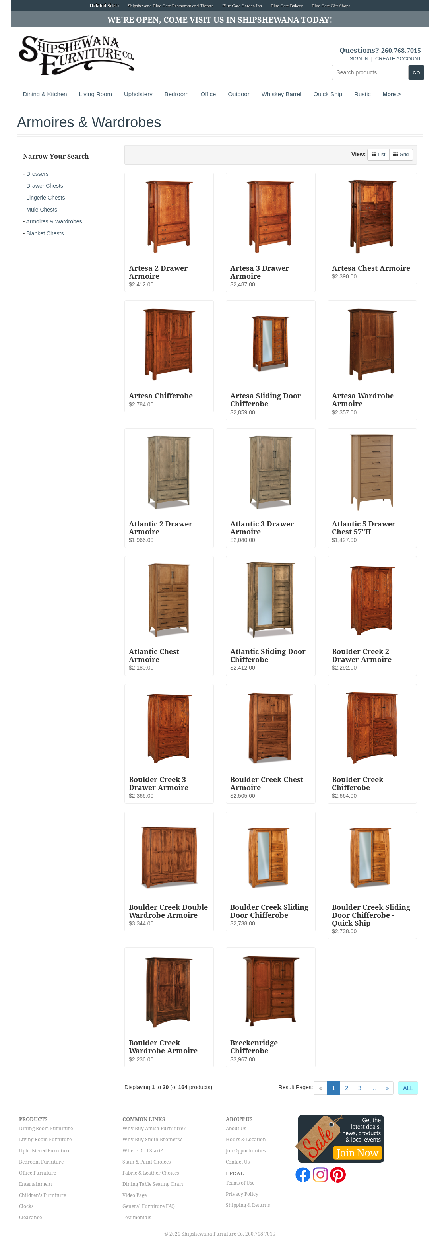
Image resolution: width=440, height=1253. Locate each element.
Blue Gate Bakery (287, 5)
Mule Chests (41, 209)
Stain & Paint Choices (146, 1162)
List (378, 154)
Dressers (37, 174)
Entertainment (35, 1184)
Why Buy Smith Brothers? (152, 1139)
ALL (408, 1088)
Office (208, 94)
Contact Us (238, 1162)
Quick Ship (328, 94)
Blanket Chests (45, 233)
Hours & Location (246, 1139)
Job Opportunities (246, 1151)
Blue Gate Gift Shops (331, 5)
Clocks (26, 1206)
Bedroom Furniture (41, 1162)
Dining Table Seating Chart (152, 1184)
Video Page (134, 1195)
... (373, 1088)
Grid (401, 154)
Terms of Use (240, 1183)
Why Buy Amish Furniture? (154, 1128)
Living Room (95, 94)
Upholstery (138, 94)
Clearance (30, 1217)
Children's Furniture (42, 1195)
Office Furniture (37, 1173)
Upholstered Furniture (44, 1151)
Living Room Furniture (45, 1139)
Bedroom (177, 94)
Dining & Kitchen (45, 94)
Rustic (362, 94)
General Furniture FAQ (148, 1206)
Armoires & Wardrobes (54, 221)
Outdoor (238, 94)
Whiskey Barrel (282, 94)
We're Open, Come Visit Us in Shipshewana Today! (220, 20)
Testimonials (136, 1217)
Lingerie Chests (45, 197)
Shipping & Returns (248, 1205)
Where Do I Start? (142, 1151)
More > (392, 94)
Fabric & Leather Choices (150, 1173)
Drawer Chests (44, 186)
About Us (236, 1128)
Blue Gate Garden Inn (242, 5)
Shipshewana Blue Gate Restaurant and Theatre (171, 5)
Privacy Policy (242, 1194)
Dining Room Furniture (46, 1128)
